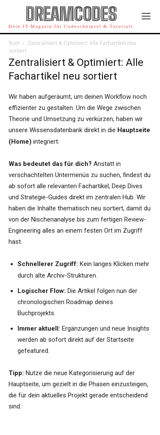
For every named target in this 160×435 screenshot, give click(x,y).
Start (14, 43)
